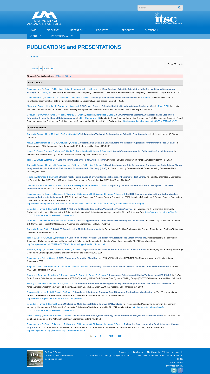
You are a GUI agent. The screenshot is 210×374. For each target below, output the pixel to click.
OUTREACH (151, 30)
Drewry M (42, 115)
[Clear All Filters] (63, 76)
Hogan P (111, 194)
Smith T (76, 134)
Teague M (65, 266)
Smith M (81, 115)
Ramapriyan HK (92, 118)
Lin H (86, 89)
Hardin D (58, 134)
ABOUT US (35, 36)
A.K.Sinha (145, 97)
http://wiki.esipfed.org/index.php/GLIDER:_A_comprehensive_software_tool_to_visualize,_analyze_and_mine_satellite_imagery (85, 203)
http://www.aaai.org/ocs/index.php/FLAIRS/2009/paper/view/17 (56, 298)
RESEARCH (77, 30)
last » (120, 336)
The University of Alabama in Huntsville (165, 352)
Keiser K (68, 89)
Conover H (95, 89)
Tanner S (31, 160)
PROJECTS (103, 30)
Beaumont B (53, 266)
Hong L (39, 249)
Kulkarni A (68, 185)
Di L (167, 106)
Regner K (31, 266)
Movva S (31, 143)
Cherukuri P (64, 143)
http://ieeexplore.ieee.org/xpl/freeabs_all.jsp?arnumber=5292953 (56, 330)
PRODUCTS (128, 30)
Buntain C (59, 292)
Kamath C (64, 97)
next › (111, 336)
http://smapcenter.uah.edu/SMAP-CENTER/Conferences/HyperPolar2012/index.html (66, 244)
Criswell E (49, 249)
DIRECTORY (53, 30)
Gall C (49, 229)
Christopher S (99, 194)
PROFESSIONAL (60, 36)
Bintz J (112, 115)
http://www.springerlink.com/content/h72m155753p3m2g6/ (150, 121)
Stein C (58, 315)
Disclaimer (138, 352)
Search (34, 56)
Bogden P (90, 115)
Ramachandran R (35, 89)
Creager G (60, 151)
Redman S (79, 165)
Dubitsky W (45, 92)
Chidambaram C (84, 194)
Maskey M (78, 89)
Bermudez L (63, 106)
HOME (32, 30)
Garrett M (67, 134)
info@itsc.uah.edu (174, 366)
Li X (56, 97)
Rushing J (59, 89)
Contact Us (124, 352)
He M (50, 134)
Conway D (103, 275)
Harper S (31, 151)
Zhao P (161, 106)
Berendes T (42, 177)
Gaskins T (120, 194)
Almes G (50, 151)
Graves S (48, 89)
